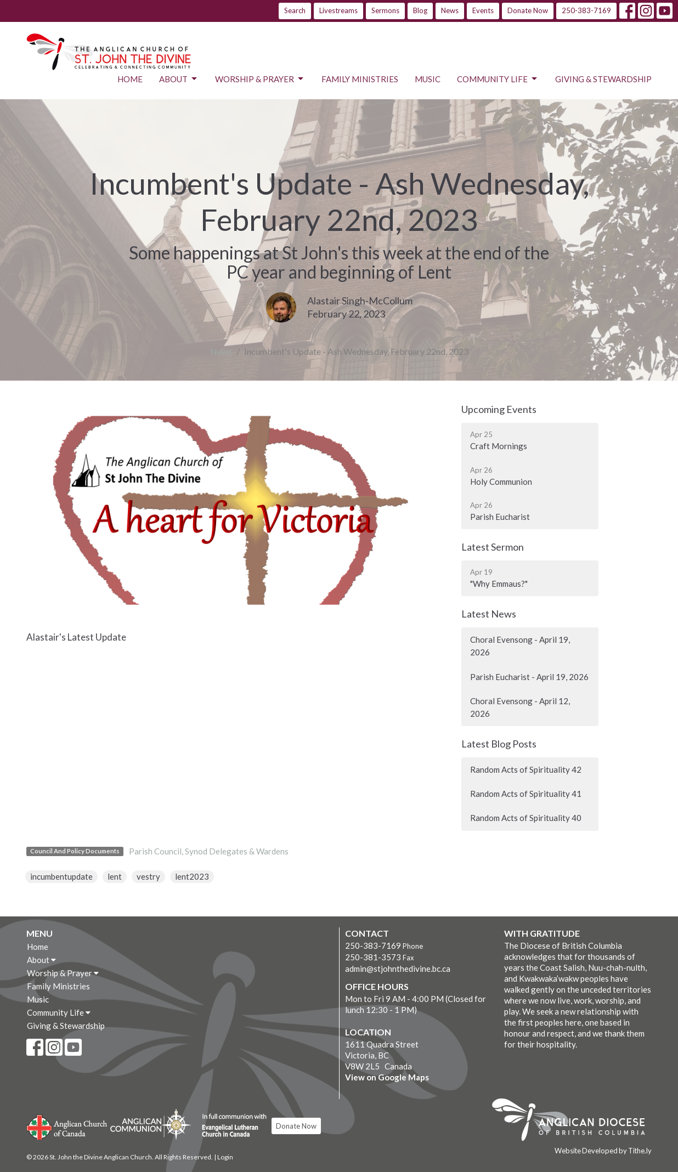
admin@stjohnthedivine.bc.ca (397, 968)
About (179, 78)
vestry (148, 876)
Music (427, 79)
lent (115, 876)
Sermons (385, 10)
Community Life (498, 78)
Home (130, 79)
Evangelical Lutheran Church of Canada (230, 1126)
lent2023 (192, 876)
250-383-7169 (586, 10)
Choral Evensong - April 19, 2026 (520, 646)
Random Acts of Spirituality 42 (525, 769)
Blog (420, 10)
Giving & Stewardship (603, 79)
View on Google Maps (387, 1077)
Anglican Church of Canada (67, 1126)
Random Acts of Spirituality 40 (525, 818)
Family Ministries (359, 79)
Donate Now (527, 10)
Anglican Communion (150, 1124)
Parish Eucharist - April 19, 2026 (529, 677)
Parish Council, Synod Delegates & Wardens (209, 851)
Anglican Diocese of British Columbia (574, 1121)
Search (295, 10)
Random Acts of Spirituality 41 (525, 794)
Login (225, 1157)
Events (483, 10)
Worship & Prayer (260, 78)
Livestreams (338, 10)
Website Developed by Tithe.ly (603, 1150)
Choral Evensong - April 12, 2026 (520, 707)
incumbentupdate (61, 876)
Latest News (488, 614)
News (450, 10)
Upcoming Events (498, 409)
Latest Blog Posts (498, 744)
